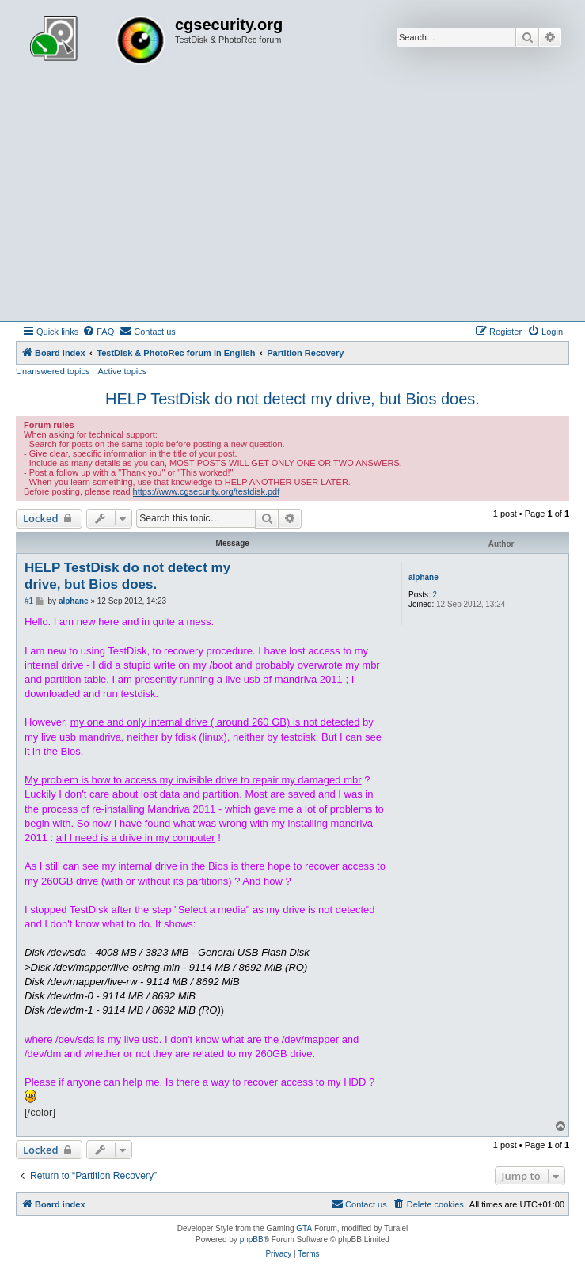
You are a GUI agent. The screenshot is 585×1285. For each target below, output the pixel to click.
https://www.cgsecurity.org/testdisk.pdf (206, 491)
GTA (304, 1228)
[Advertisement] (292, 202)
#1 (29, 601)
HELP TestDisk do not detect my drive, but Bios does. (292, 398)
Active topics (122, 371)
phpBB (252, 1239)
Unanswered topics (53, 371)
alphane (423, 577)
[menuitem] (98, 331)
